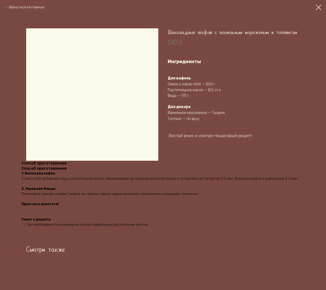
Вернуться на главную (27, 7)
